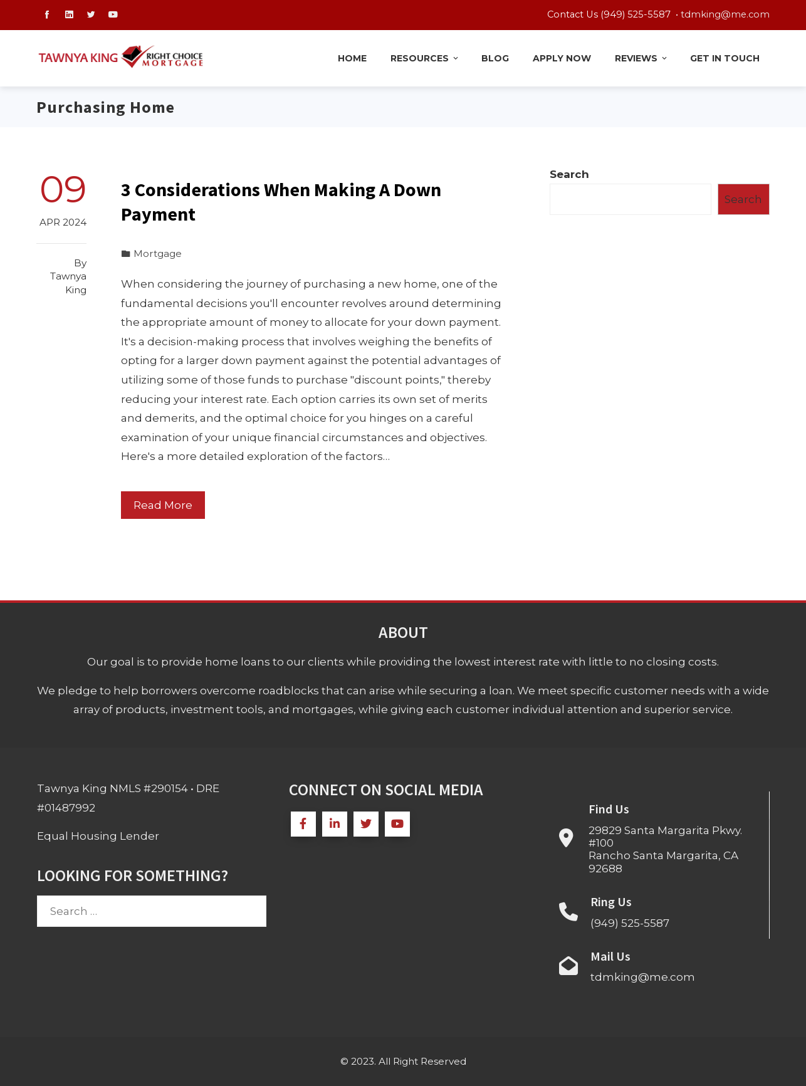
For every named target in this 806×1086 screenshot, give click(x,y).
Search (569, 174)
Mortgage (157, 253)
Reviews (642, 58)
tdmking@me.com (725, 14)
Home (352, 58)
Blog (495, 58)
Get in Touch (725, 58)
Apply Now (562, 58)
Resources (425, 58)
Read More (162, 505)
